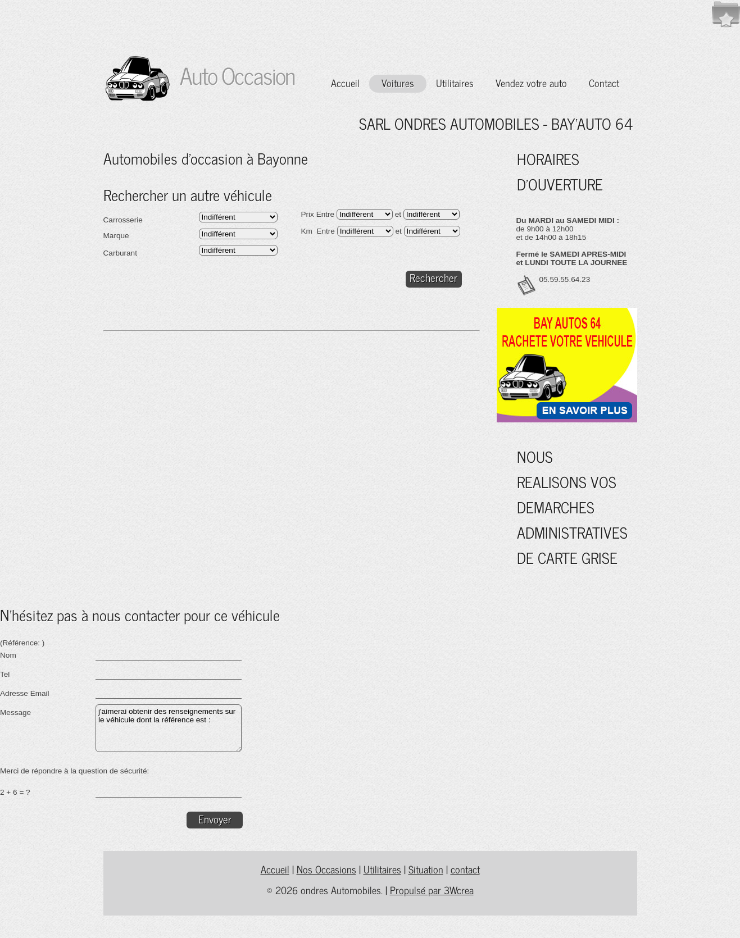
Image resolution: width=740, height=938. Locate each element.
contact (465, 869)
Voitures (398, 83)
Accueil (345, 83)
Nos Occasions (326, 869)
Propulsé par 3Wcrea (432, 890)
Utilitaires (455, 83)
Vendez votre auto (531, 83)
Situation (425, 869)
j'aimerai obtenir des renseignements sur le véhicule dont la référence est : (169, 728)
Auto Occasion (232, 75)
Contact (604, 83)
